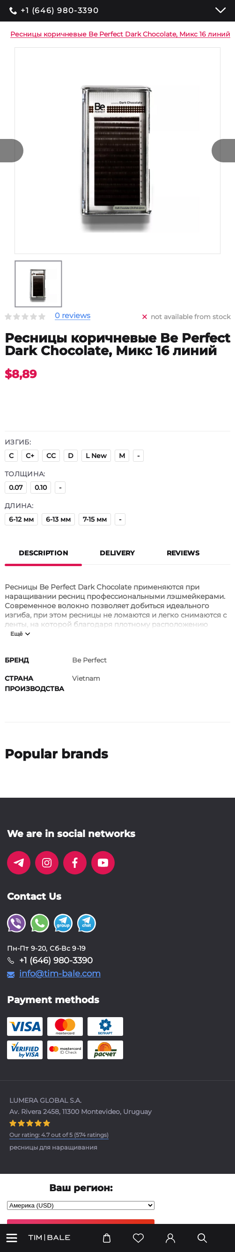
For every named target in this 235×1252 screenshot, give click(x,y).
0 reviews (72, 316)
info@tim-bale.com (60, 973)
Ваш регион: (80, 1188)
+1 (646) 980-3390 (60, 10)
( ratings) (59, 1134)
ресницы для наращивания (53, 1147)
